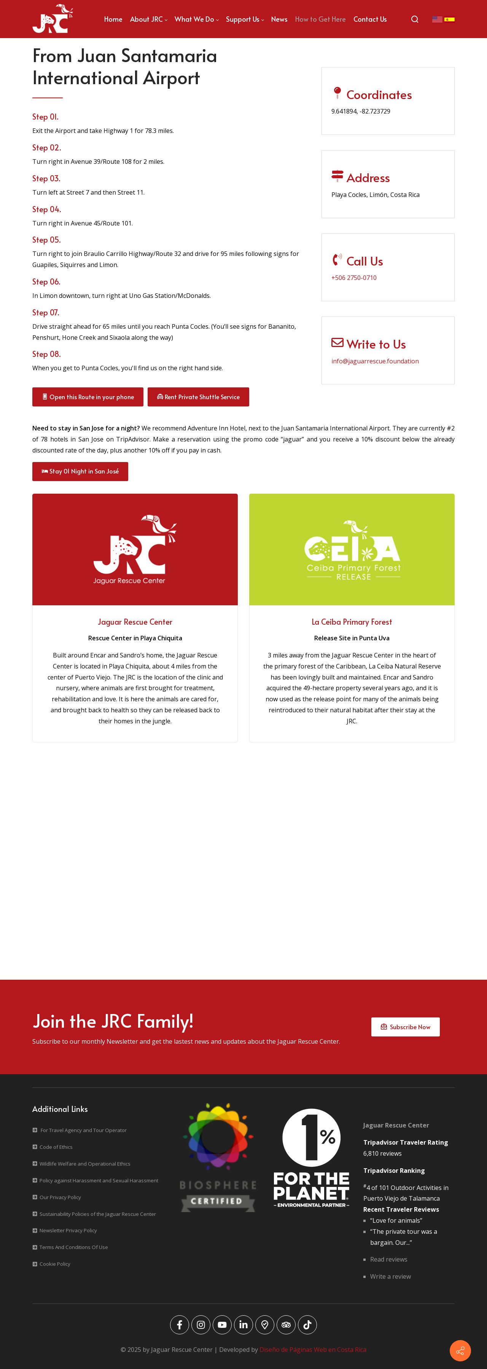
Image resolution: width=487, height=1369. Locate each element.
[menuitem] (113, 19)
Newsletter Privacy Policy (68, 1230)
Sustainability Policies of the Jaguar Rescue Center (98, 1214)
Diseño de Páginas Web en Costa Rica (312, 1349)
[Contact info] (460, 1350)
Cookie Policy (55, 1263)
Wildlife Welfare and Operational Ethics (85, 1163)
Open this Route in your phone (88, 396)
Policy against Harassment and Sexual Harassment (99, 1180)
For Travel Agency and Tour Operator (84, 1130)
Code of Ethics (56, 1146)
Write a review (390, 1276)
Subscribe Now (405, 1026)
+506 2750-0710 (354, 277)
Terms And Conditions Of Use (74, 1247)
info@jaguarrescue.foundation (375, 361)
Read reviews (388, 1259)
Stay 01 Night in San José (80, 471)
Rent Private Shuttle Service (198, 396)
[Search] (415, 19)
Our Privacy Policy (60, 1197)
